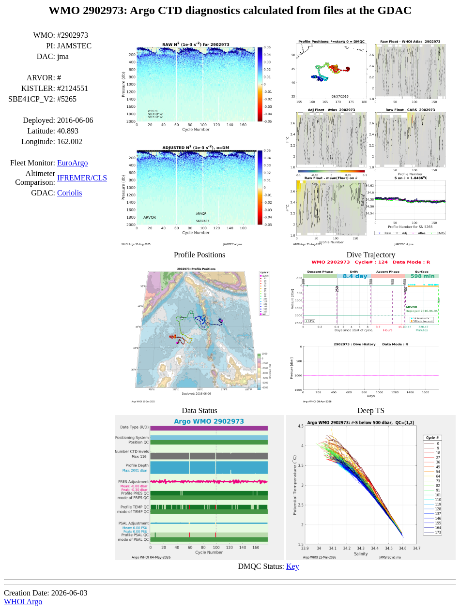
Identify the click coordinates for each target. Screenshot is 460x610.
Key (292, 566)
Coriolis (69, 193)
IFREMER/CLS (82, 178)
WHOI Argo (23, 601)
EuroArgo (72, 163)
